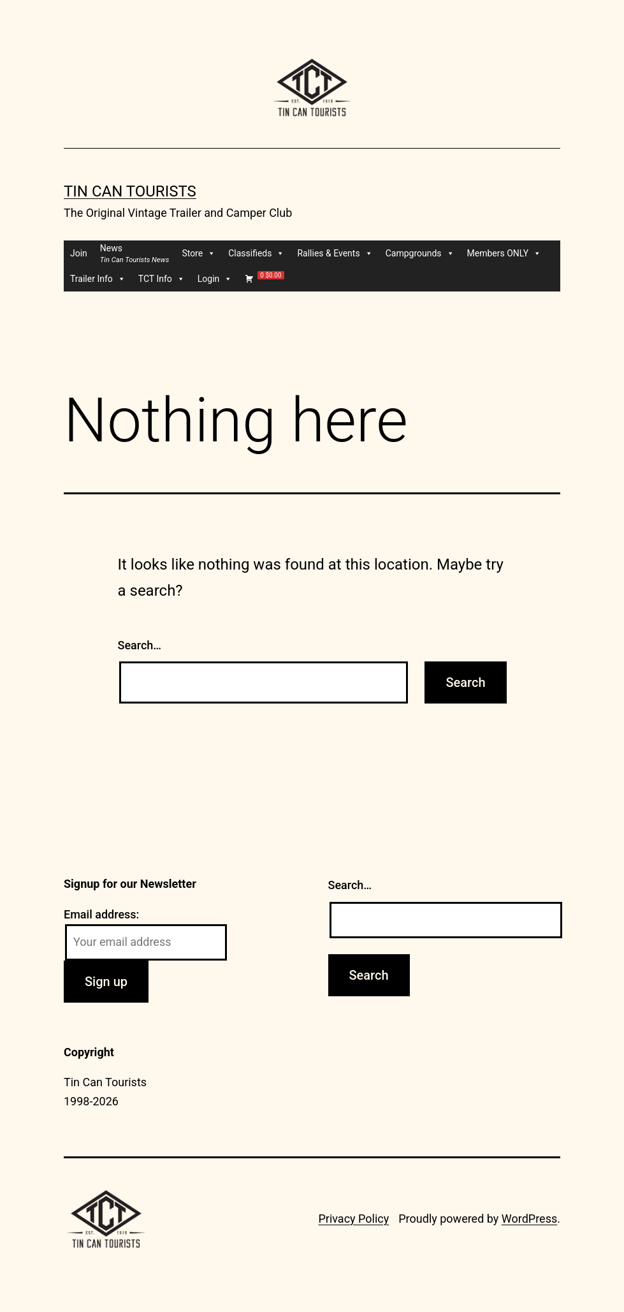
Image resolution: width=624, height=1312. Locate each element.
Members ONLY (504, 253)
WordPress (529, 1218)
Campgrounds (420, 253)
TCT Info (161, 279)
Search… (140, 645)
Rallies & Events (334, 253)
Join (78, 253)
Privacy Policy (353, 1218)
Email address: (101, 914)
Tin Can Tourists (130, 191)
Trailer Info (98, 279)
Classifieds (256, 253)
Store (198, 253)
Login (215, 279)
